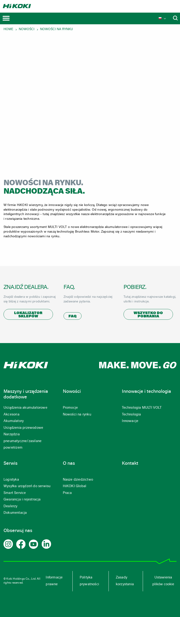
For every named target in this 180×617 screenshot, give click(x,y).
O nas (69, 463)
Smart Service (15, 493)
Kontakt (130, 463)
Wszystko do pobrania (148, 314)
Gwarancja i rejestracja (22, 499)
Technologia (131, 414)
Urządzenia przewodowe (23, 428)
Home (8, 29)
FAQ (72, 316)
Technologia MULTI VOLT (141, 408)
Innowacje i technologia (146, 391)
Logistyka (11, 480)
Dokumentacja (15, 513)
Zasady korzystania (125, 581)
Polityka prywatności (89, 581)
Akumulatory (14, 421)
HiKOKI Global (74, 486)
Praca (67, 493)
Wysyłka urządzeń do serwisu (27, 486)
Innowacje (130, 421)
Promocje (70, 408)
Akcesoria (11, 414)
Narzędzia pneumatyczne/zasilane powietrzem (22, 441)
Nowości (26, 29)
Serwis (11, 463)
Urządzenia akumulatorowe (25, 408)
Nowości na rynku (56, 29)
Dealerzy (11, 506)
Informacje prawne (54, 581)
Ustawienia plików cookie (163, 581)
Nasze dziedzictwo (78, 480)
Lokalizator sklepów (28, 314)
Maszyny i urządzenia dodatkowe (26, 394)
